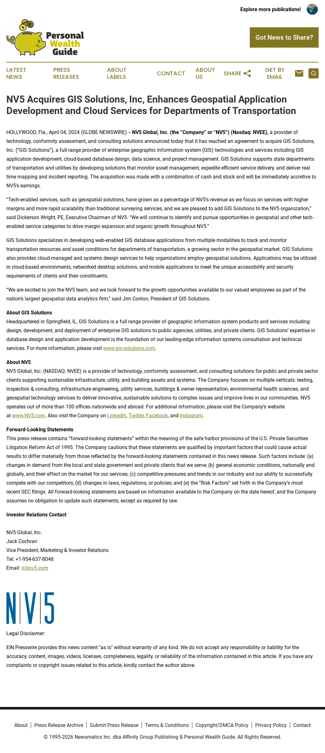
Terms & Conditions (167, 725)
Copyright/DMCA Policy (222, 725)
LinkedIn (116, 416)
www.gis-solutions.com (129, 348)
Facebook (157, 416)
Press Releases (66, 73)
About (21, 725)
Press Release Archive (58, 725)
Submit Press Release (114, 725)
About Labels (117, 73)
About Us (205, 73)
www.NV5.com (28, 416)
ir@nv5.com (35, 568)
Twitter (136, 416)
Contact (171, 73)
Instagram (191, 416)
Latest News (16, 73)
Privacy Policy (271, 725)
